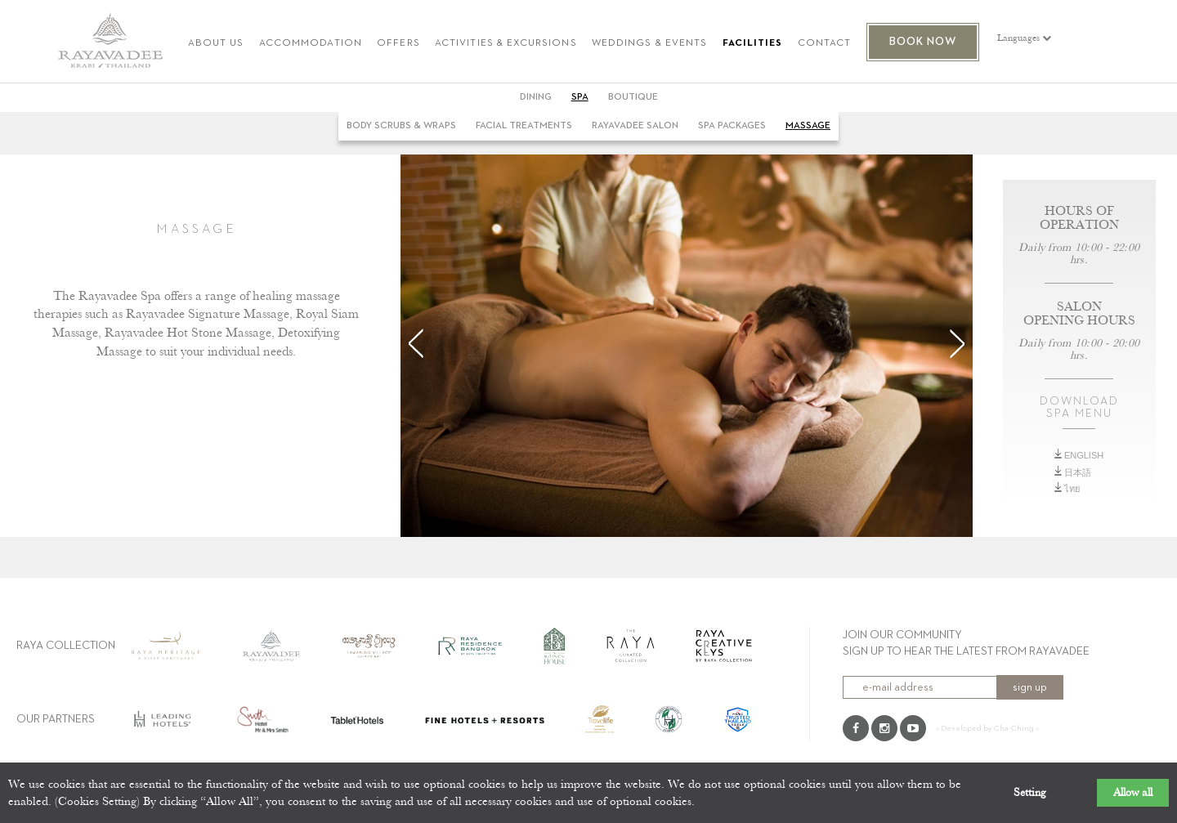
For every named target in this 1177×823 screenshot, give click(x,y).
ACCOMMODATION (310, 43)
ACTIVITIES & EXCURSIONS (506, 43)
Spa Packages (732, 126)
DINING (536, 97)
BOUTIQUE (633, 97)
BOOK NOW (923, 41)
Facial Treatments (524, 126)
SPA (579, 97)
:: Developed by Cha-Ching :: (987, 728)
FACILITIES (753, 43)
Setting (1030, 792)
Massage (807, 126)
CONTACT (824, 43)
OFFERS (398, 43)
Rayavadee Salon (635, 126)
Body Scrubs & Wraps (401, 126)
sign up (1030, 687)
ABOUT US (216, 43)
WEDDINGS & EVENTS (649, 43)
